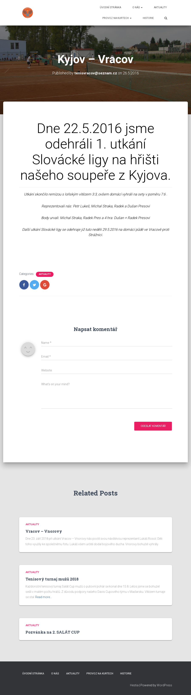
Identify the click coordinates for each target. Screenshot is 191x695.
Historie (148, 18)
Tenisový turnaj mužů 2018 (52, 579)
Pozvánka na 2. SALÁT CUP (52, 632)
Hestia (134, 685)
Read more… (43, 597)
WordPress (164, 685)
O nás (137, 7)
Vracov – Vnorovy (43, 531)
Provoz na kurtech (117, 18)
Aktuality (160, 7)
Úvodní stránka (110, 7)
